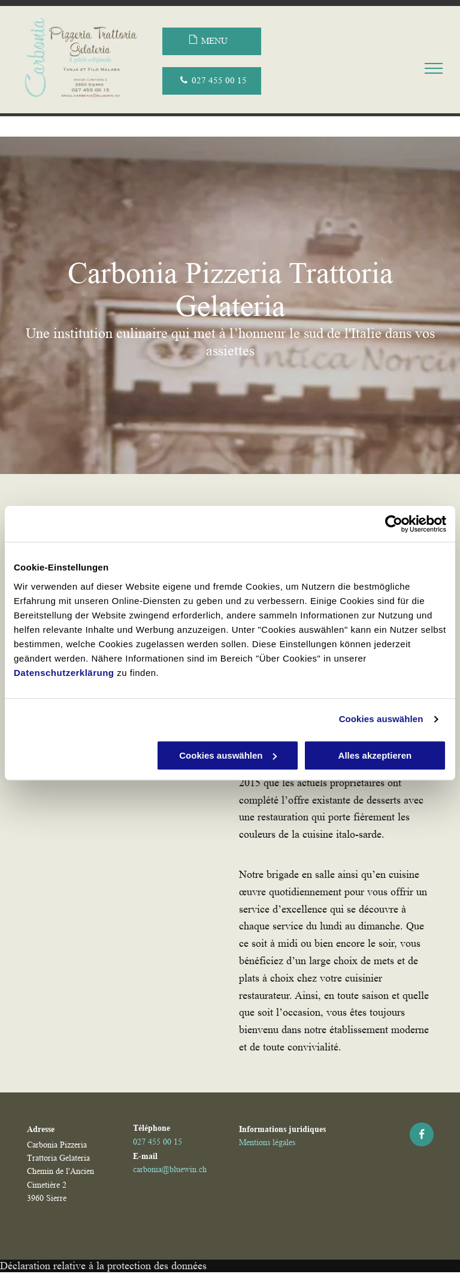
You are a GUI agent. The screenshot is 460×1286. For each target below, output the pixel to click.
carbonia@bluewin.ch (170, 1169)
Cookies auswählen (381, 719)
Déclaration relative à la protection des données (103, 1266)
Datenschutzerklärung (64, 673)
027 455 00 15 (157, 1141)
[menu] (433, 68)
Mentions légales (267, 1142)
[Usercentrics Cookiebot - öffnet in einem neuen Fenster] (393, 524)
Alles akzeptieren (375, 755)
